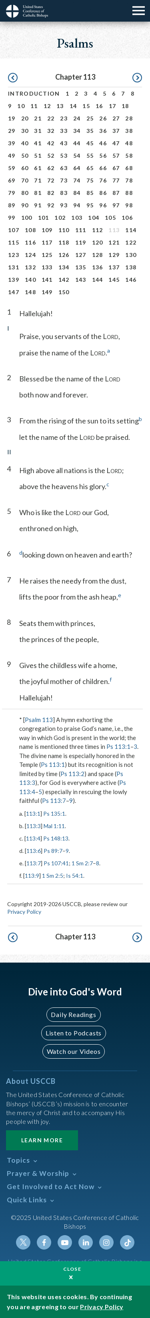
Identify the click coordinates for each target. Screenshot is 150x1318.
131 (13, 267)
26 (103, 118)
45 (90, 143)
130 (130, 254)
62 (51, 167)
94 (77, 205)
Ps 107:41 (56, 863)
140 (30, 279)
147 (13, 292)
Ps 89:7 (53, 850)
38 (129, 130)
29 (12, 130)
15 (86, 105)
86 (103, 192)
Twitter (23, 1242)
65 (90, 167)
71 (38, 180)
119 (80, 242)
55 (90, 155)
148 (30, 292)
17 (112, 105)
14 (73, 105)
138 (130, 267)
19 (12, 118)
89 (12, 205)
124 (30, 254)
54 (77, 155)
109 (47, 230)
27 (116, 118)
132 (30, 267)
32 (51, 130)
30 (25, 130)
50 (25, 155)
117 (47, 242)
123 (13, 254)
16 (99, 105)
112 (97, 230)
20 (25, 118)
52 (51, 155)
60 (25, 167)
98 (129, 205)
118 (64, 242)
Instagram (106, 1242)
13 (60, 105)
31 (38, 130)
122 (130, 242)
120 (97, 242)
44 (77, 143)
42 (51, 143)
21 (38, 118)
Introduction (34, 93)
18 (125, 105)
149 (47, 292)
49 (12, 155)
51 (38, 155)
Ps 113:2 (72, 773)
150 (64, 292)
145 (114, 279)
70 (25, 180)
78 (129, 180)
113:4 (33, 838)
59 (12, 167)
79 (12, 192)
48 (129, 143)
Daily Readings (73, 1014)
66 (103, 167)
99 (12, 217)
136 (97, 267)
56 (103, 155)
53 (64, 155)
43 (64, 143)
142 (64, 279)
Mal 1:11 (54, 825)
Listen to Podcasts (74, 1033)
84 (77, 192)
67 (116, 167)
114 (130, 230)
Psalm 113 (39, 719)
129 (114, 254)
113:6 (33, 850)
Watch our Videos (74, 1051)
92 (51, 205)
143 (80, 279)
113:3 (33, 825)
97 (116, 205)
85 (90, 192)
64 (77, 167)
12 (47, 105)
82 (51, 192)
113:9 (32, 875)
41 (38, 143)
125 (47, 254)
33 (64, 130)
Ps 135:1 (54, 813)
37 (116, 130)
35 (90, 130)
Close (72, 1269)
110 (64, 230)
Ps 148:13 (55, 838)
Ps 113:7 (54, 800)
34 (77, 130)
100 (26, 217)
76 (103, 180)
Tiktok (127, 1242)
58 (129, 155)
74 (77, 180)
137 (114, 267)
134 (64, 267)
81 (38, 192)
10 (21, 105)
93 (64, 205)
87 (116, 192)
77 (116, 180)
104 (93, 217)
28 (129, 118)
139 (13, 279)
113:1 (33, 813)
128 (97, 254)
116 (30, 242)
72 (51, 180)
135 (80, 267)
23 (64, 118)
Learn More (42, 1140)
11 (34, 105)
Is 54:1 (74, 875)
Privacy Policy (24, 911)
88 (129, 192)
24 (77, 118)
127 (80, 254)
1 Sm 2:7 (82, 863)
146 (130, 279)
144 (97, 279)
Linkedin (85, 1242)
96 (103, 205)
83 (64, 192)
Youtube (65, 1242)
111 (80, 230)
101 (43, 217)
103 (76, 217)
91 (38, 205)
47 (116, 143)
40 (25, 143)
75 (90, 180)
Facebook (44, 1242)
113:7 (33, 863)
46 (103, 143)
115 (13, 242)
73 (64, 180)
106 (127, 217)
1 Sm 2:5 (52, 875)
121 (114, 242)
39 (12, 143)
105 (110, 217)
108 (30, 230)
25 (90, 118)
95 (90, 205)
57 (116, 155)
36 (103, 130)
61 (38, 167)
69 (12, 180)
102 (60, 217)
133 (47, 267)
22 (51, 118)
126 (64, 254)
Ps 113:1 (118, 746)
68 (129, 167)
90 (25, 205)
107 (13, 230)
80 (25, 192)
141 (47, 279)
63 (64, 167)
